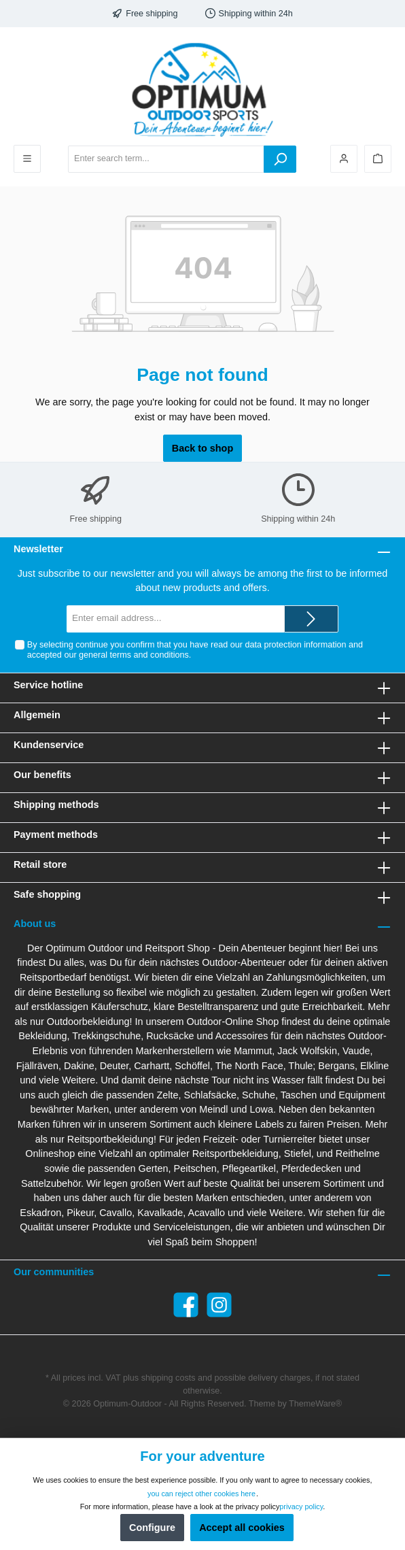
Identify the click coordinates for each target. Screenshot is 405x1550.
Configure (152, 1527)
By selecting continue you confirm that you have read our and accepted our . (195, 650)
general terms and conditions (134, 655)
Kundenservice (49, 744)
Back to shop (202, 448)
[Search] (280, 159)
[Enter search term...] (166, 159)
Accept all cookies (242, 1527)
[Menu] (27, 159)
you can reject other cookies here (201, 1493)
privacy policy (301, 1506)
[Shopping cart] (377, 159)
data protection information (295, 645)
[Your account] (343, 159)
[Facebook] (186, 1305)
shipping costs (168, 1378)
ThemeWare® (315, 1404)
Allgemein (37, 714)
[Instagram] (219, 1305)
